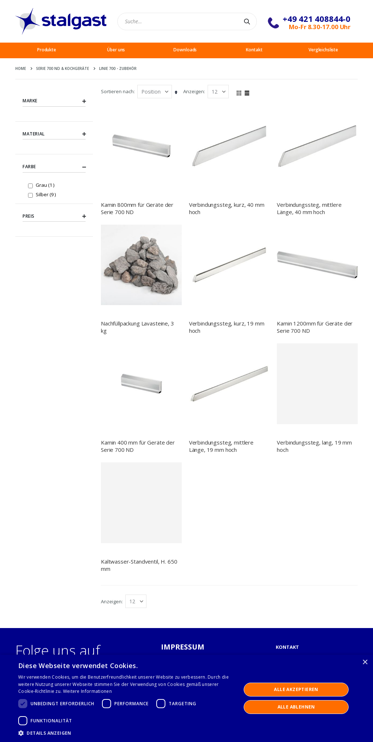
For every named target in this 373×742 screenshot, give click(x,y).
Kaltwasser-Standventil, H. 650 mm (139, 565)
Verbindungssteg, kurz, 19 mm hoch (226, 327)
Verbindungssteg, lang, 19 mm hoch (314, 446)
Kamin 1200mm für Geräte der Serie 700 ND (315, 327)
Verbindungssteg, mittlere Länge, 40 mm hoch (309, 208)
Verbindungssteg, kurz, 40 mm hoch (226, 208)
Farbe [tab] (54, 167)
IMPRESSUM (183, 647)
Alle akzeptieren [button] (296, 689)
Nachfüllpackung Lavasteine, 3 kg (137, 327)
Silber (47, 194)
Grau (46, 184)
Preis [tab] (54, 216)
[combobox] (187, 21)
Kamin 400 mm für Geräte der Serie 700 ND (138, 372)
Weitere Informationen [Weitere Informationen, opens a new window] (87, 691)
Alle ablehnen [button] (296, 707)
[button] (126, 733)
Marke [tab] (54, 101)
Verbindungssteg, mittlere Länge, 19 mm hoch (221, 372)
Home (20, 68)
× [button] (365, 662)
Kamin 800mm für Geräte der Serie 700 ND (137, 208)
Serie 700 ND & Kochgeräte (62, 68)
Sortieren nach (117, 91)
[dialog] (186, 698)
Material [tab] (54, 134)
